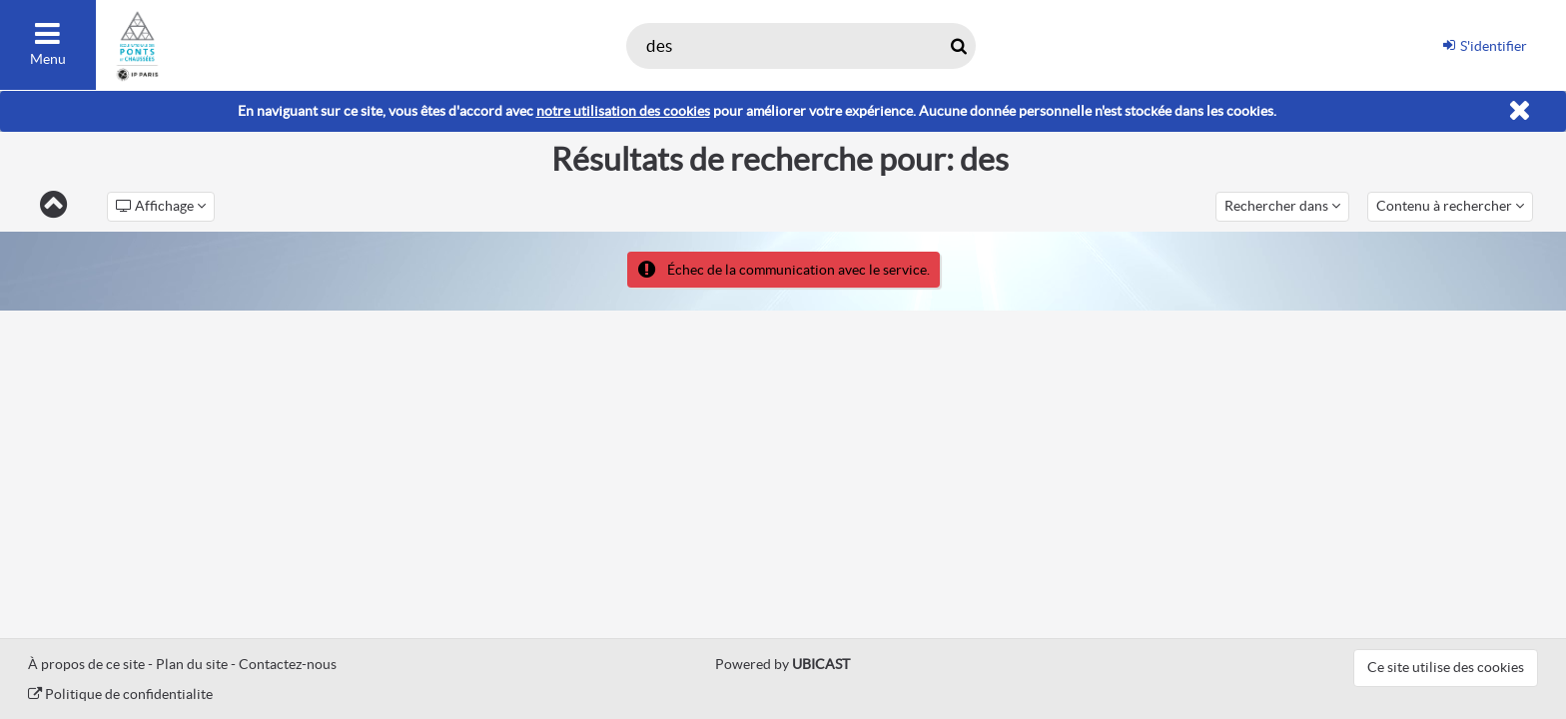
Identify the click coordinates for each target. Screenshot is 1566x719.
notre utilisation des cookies (623, 111)
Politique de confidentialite (120, 694)
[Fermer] (1519, 111)
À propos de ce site (86, 664)
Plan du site (192, 664)
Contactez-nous (288, 664)
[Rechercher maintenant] (958, 46)
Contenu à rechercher (1450, 206)
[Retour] (53, 206)
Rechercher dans (1282, 206)
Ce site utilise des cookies (1445, 667)
